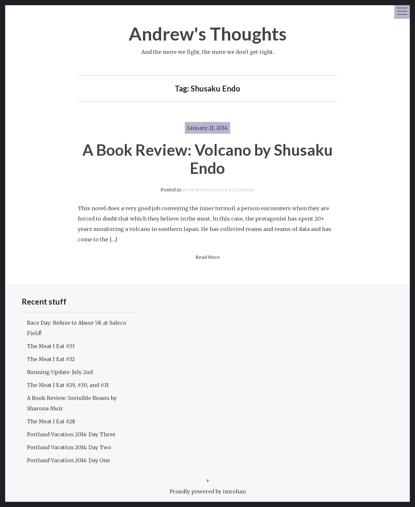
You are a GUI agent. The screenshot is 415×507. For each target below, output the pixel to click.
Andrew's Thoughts (208, 33)
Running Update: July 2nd (60, 372)
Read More (208, 257)
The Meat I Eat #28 (51, 421)
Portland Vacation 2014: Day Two (69, 447)
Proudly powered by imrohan (208, 491)
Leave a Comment (234, 190)
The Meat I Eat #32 (51, 359)
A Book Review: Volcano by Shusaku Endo (207, 158)
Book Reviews (197, 190)
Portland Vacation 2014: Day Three (71, 434)
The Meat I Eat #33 (51, 346)
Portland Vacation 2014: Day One (68, 460)
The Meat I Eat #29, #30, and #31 (68, 385)
